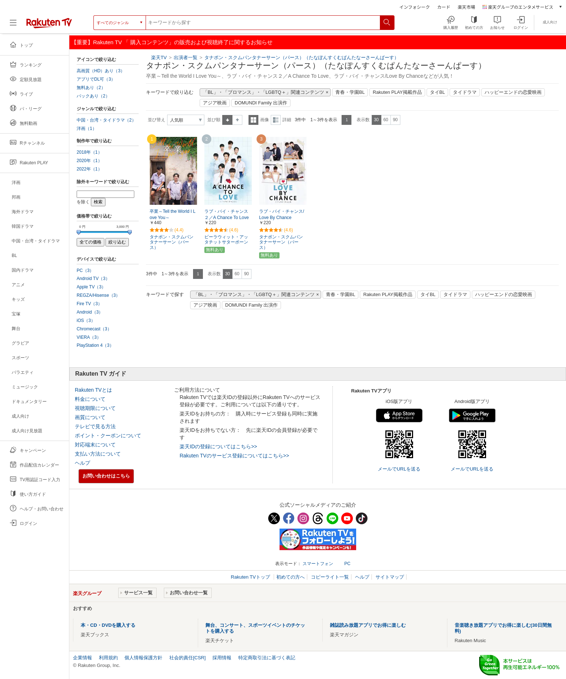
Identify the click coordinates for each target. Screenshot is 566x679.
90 (395, 119)
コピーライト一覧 (330, 577)
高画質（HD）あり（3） (101, 70)
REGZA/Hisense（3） (98, 295)
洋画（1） (87, 128)
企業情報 (82, 657)
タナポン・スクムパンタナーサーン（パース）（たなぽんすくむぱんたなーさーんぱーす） (301, 57)
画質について (90, 417)
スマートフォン (318, 563)
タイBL (437, 92)
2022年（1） (89, 169)
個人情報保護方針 (143, 657)
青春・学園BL (350, 92)
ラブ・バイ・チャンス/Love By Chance (281, 214)
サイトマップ (390, 577)
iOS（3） (86, 320)
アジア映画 (215, 103)
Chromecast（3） (94, 328)
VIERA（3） (89, 337)
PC (347, 563)
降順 (237, 120)
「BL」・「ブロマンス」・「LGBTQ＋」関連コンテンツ (263, 92)
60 (385, 119)
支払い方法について (98, 454)
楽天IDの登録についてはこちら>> (218, 446)
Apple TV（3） (91, 286)
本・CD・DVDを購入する (108, 625)
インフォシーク (414, 7)
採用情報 (221, 657)
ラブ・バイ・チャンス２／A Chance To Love (226, 214)
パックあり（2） (93, 96)
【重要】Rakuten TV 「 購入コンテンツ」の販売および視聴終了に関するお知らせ (172, 42)
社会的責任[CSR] (187, 657)
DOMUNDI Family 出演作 (261, 103)
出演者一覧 (185, 57)
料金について (90, 399)
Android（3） (90, 312)
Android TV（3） (93, 278)
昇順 (227, 120)
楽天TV (159, 57)
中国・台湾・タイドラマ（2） (106, 120)
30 (376, 119)
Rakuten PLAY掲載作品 (397, 92)
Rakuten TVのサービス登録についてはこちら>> (234, 456)
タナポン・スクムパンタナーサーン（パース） (171, 242)
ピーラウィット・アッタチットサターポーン (226, 239)
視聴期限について (95, 408)
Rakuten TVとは (93, 390)
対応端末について (95, 445)
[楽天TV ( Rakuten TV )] (49, 22)
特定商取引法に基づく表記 (266, 657)
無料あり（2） (91, 87)
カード (443, 7)
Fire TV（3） (89, 303)
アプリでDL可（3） (96, 79)
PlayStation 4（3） (95, 345)
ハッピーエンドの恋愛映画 (513, 92)
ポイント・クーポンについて (108, 435)
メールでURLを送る (399, 469)
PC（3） (85, 270)
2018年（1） (89, 152)
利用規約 (108, 657)
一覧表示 (253, 120)
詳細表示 (276, 120)
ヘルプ (82, 463)
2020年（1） (89, 160)
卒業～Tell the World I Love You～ (173, 214)
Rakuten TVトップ (251, 577)
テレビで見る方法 (95, 426)
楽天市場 (466, 7)
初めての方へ (290, 577)
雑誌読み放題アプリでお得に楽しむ (368, 625)
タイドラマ (465, 92)
